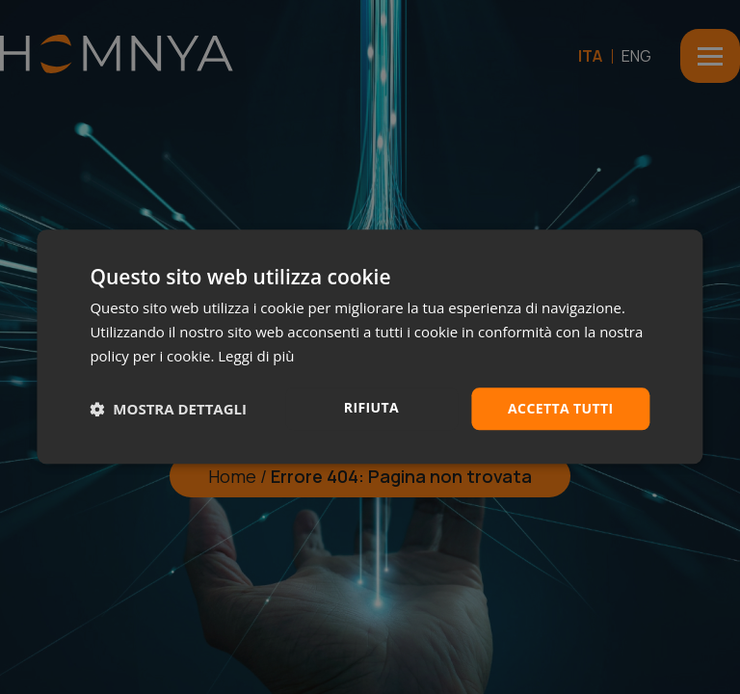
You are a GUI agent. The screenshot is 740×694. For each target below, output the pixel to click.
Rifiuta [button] (371, 407)
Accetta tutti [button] (561, 408)
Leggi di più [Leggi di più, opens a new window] (256, 355)
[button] (168, 408)
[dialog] (370, 347)
